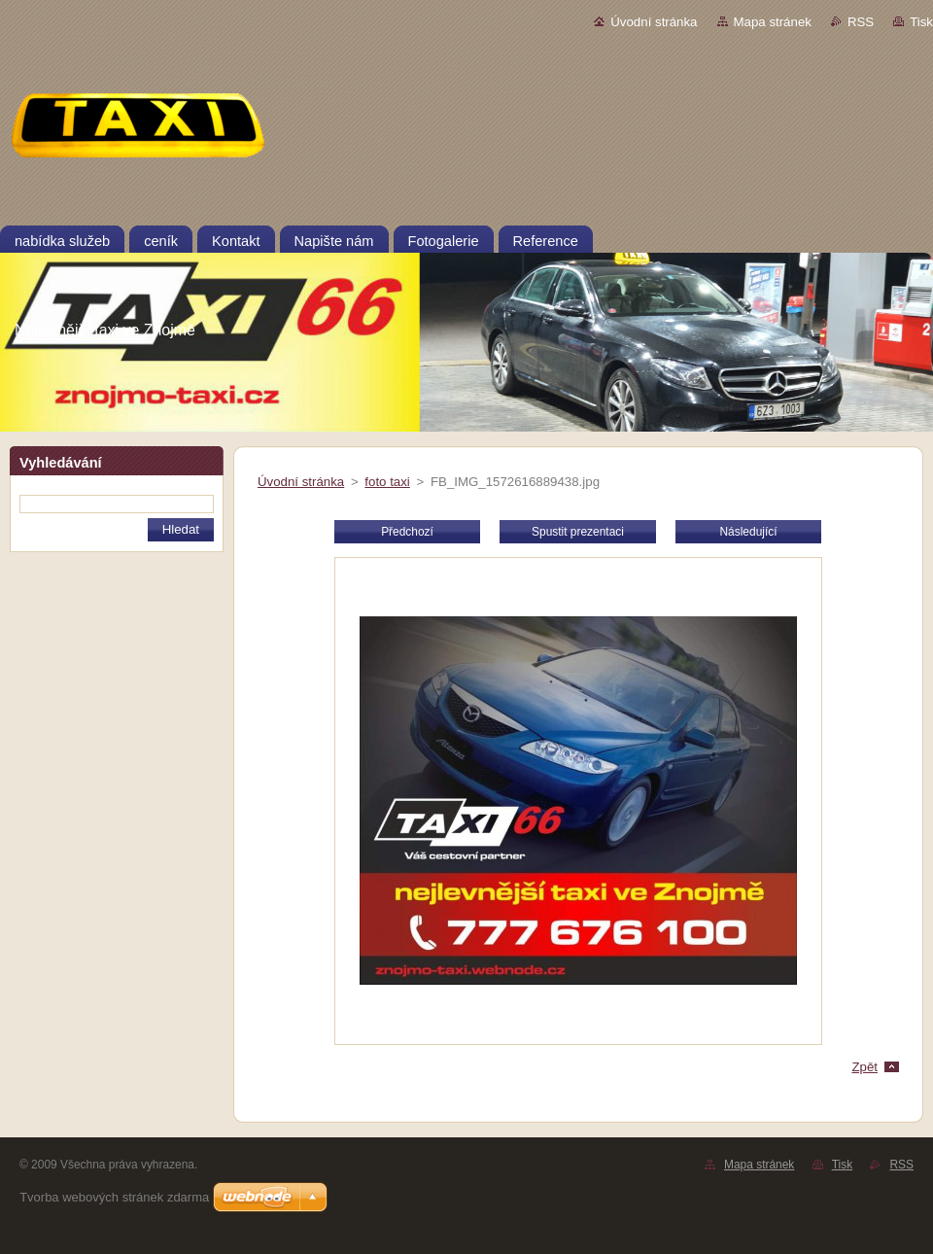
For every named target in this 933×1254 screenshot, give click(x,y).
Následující (748, 532)
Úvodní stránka (653, 22)
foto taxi (386, 481)
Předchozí (407, 532)
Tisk (921, 22)
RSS (860, 22)
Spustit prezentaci (578, 532)
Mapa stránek (773, 22)
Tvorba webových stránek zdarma (114, 1197)
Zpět (864, 1067)
